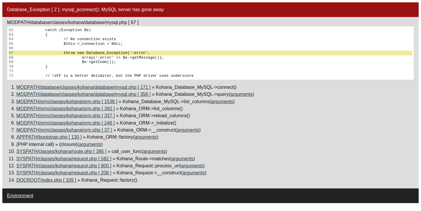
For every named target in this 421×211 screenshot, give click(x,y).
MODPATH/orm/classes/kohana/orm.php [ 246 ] (65, 122)
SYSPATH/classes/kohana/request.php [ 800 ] (63, 165)
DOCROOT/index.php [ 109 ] (46, 180)
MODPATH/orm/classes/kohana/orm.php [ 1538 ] (66, 101)
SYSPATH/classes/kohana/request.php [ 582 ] (63, 158)
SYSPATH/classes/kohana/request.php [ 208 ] (63, 172)
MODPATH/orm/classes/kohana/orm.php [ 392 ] (65, 108)
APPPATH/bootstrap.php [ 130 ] (49, 137)
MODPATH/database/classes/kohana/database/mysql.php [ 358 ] (83, 94)
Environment (20, 195)
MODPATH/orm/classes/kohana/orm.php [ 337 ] (65, 115)
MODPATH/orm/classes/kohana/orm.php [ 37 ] (64, 129)
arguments (241, 94)
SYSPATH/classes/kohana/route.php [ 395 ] (61, 151)
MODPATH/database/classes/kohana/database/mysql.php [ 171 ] (83, 87)
